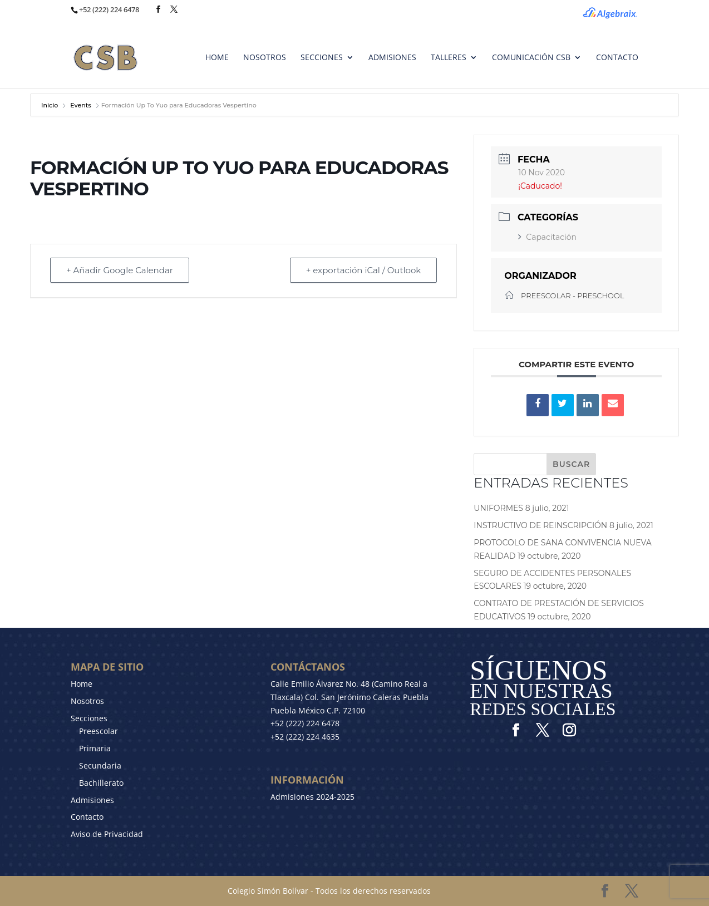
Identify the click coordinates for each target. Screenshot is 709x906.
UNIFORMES (498, 508)
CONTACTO (617, 57)
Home (81, 683)
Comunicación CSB (531, 57)
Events (80, 105)
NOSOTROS (264, 57)
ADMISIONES (392, 57)
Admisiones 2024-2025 (312, 796)
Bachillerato (101, 782)
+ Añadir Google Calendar (119, 270)
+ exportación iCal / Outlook (363, 270)
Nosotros (87, 701)
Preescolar (98, 731)
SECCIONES (322, 57)
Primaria (95, 748)
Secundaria (100, 765)
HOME (217, 57)
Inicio (50, 105)
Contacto (87, 816)
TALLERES (448, 57)
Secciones (89, 718)
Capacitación (547, 237)
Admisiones (92, 800)
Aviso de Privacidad (107, 834)
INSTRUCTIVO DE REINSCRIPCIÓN (540, 525)
